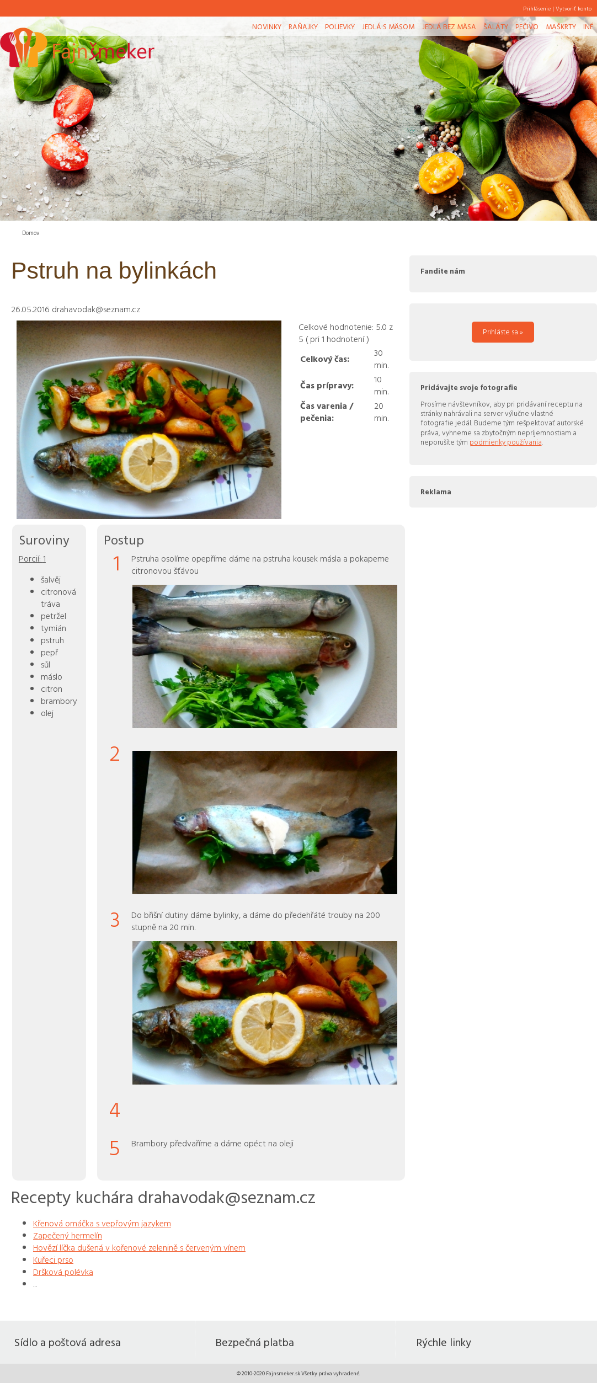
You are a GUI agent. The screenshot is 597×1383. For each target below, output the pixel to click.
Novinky (266, 26)
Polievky (340, 26)
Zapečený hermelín (67, 1235)
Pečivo (527, 26)
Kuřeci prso (53, 1259)
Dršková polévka (63, 1271)
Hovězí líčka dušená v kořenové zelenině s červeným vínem (139, 1247)
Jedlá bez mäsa (449, 26)
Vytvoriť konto (573, 8)
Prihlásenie (537, 8)
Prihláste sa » (503, 331)
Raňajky (303, 26)
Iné (588, 26)
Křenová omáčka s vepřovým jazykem (102, 1223)
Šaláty (495, 26)
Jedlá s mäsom (388, 26)
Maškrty (561, 26)
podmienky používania (506, 441)
